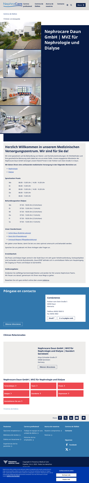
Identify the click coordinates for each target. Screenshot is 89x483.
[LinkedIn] (71, 418)
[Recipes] (12, 435)
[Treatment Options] (13, 430)
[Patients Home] (7, 426)
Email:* (51, 318)
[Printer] (84, 418)
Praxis (60, 386)
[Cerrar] (86, 475)
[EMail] (77, 418)
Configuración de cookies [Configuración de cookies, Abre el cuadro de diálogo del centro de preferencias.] (66, 470)
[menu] (81, 5)
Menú (79, 5)
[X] (68, 449)
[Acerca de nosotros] (50, 5)
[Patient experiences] (13, 444)
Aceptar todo (66, 479)
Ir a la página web (66, 318)
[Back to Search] (11, 19)
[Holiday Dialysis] (13, 439)
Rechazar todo (66, 475)
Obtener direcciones (13, 324)
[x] (66, 418)
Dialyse (7, 393)
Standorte (35, 393)
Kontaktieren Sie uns (12, 401)
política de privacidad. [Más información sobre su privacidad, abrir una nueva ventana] (13, 476)
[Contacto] (60, 4)
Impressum (62, 393)
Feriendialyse (9, 386)
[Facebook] (60, 418)
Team (33, 386)
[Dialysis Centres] (28, 5)
